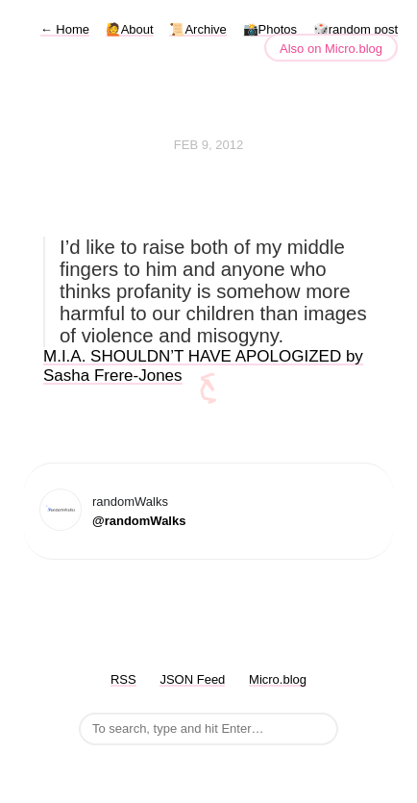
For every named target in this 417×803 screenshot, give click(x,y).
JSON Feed (192, 679)
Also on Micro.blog (331, 48)
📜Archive (197, 29)
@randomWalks (138, 521)
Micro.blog (278, 679)
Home (64, 29)
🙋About (130, 29)
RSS (123, 679)
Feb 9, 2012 (208, 145)
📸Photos (270, 29)
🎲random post (355, 29)
